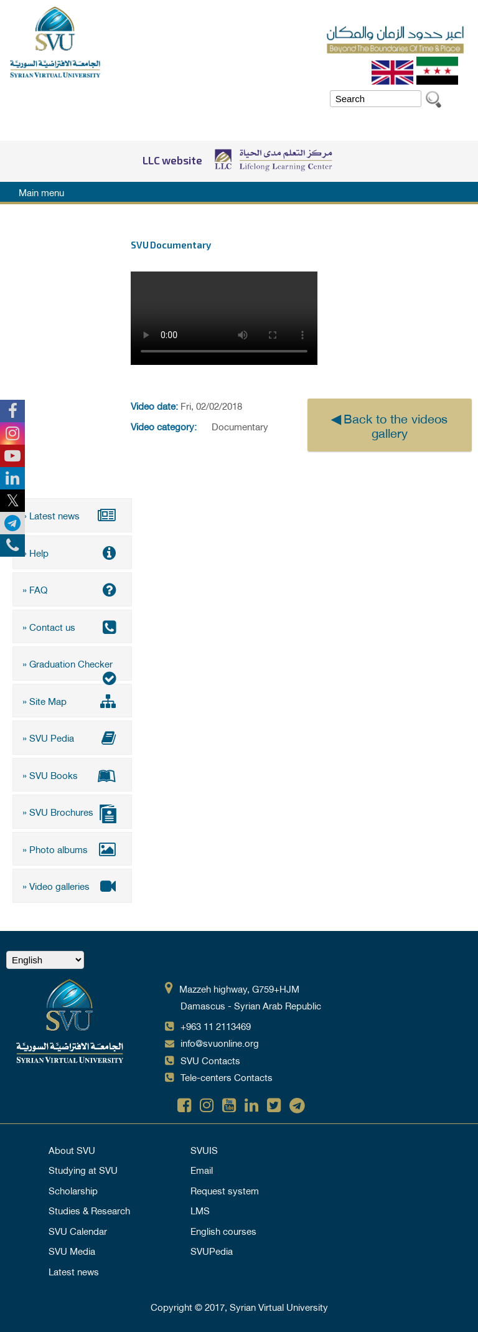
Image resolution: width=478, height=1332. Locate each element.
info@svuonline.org (219, 1042)
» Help (72, 552)
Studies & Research (89, 1210)
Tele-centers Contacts (226, 1076)
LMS (200, 1210)
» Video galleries (72, 885)
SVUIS (204, 1149)
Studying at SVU (83, 1169)
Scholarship (73, 1190)
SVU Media (72, 1250)
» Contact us (72, 626)
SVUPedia (211, 1250)
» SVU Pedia (72, 737)
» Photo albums (72, 848)
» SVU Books (72, 774)
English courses (223, 1230)
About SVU (72, 1149)
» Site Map (72, 700)
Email (201, 1169)
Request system (224, 1190)
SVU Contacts (210, 1060)
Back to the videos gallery (396, 424)
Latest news (74, 1271)
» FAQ (72, 589)
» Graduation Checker (72, 667)
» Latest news (72, 515)
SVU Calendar (78, 1230)
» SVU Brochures (72, 813)
